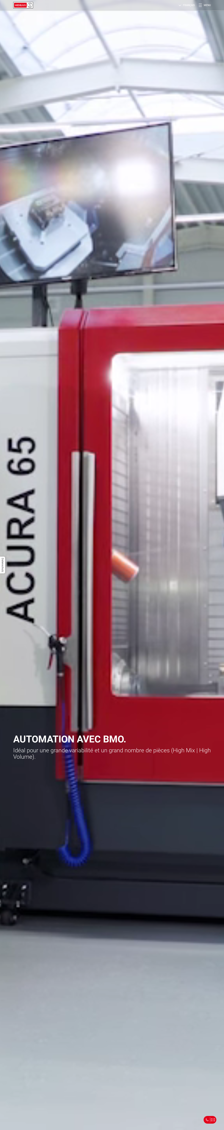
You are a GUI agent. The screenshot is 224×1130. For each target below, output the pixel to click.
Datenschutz (2, 565)
